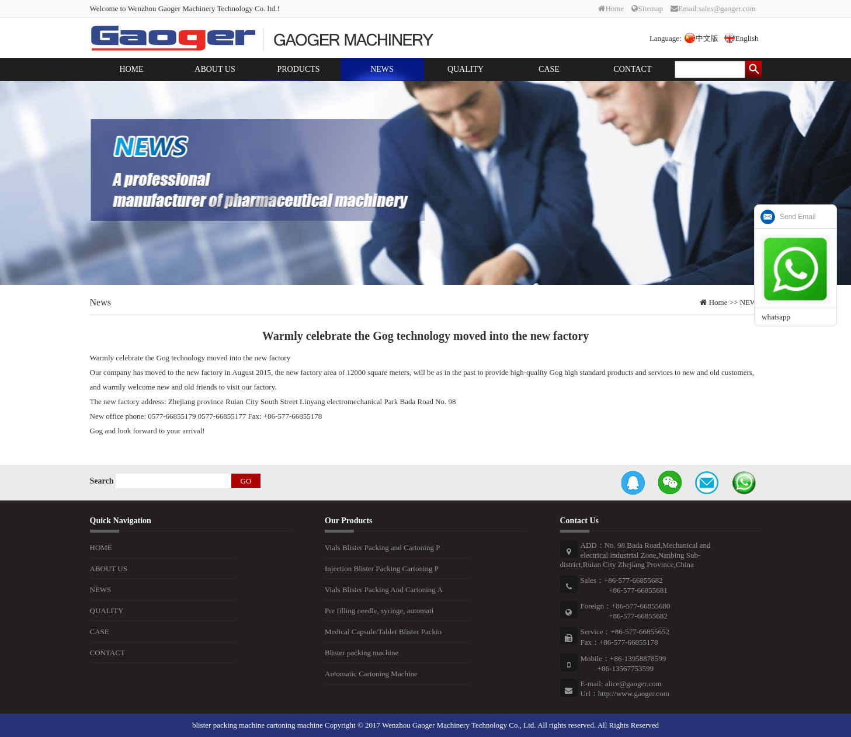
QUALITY (465, 69)
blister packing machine (228, 725)
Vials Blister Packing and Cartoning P (382, 547)
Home (611, 8)
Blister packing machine (361, 652)
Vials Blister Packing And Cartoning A (384, 589)
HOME (131, 69)
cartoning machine (294, 725)
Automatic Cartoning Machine (371, 673)
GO (246, 481)
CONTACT (633, 69)
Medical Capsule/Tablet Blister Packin (383, 631)
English (741, 38)
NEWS (382, 69)
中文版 (701, 38)
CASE (549, 69)
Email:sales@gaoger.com (713, 8)
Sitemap (647, 8)
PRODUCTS (298, 69)
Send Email (797, 217)
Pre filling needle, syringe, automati (379, 610)
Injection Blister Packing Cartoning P (382, 568)
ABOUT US (214, 69)
